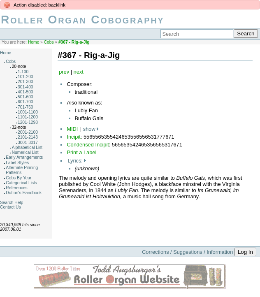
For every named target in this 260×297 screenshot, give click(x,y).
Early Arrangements (24, 157)
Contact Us (10, 207)
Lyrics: (75, 161)
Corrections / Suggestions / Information (187, 252)
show (89, 129)
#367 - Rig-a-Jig (74, 42)
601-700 (25, 102)
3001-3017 (28, 142)
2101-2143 (28, 137)
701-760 (25, 107)
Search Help (11, 202)
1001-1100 (28, 112)
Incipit (73, 137)
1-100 (23, 72)
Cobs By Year (18, 178)
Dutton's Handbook (24, 192)
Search (245, 33)
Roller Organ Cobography (82, 19)
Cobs (49, 42)
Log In (245, 252)
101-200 (25, 76)
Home (33, 42)
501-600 (25, 97)
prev (64, 72)
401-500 (25, 92)
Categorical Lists (21, 183)
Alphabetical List (27, 147)
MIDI (72, 129)
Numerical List (25, 152)
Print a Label (81, 152)
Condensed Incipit (88, 145)
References (16, 188)
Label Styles (17, 162)
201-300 (25, 81)
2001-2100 (28, 132)
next (79, 72)
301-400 (25, 87)
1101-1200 (28, 117)
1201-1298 (28, 122)
